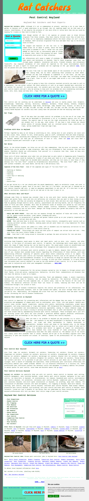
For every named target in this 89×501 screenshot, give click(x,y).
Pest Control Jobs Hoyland (67, 456)
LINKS (64, 13)
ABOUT (69, 13)
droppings (46, 74)
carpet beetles (59, 430)
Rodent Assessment (67, 459)
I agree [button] (50, 496)
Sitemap (5, 487)
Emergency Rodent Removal (51, 461)
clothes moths (64, 429)
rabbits (53, 427)
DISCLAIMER (81, 13)
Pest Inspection (20, 461)
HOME (60, 13)
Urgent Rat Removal (70, 461)
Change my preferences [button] (66, 496)
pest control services (48, 360)
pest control (24, 367)
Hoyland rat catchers (12, 374)
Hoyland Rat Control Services (20, 395)
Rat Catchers (39, 487)
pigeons (82, 427)
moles (13, 430)
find (10, 352)
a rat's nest (70, 78)
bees (80, 429)
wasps (39, 427)
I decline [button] (56, 496)
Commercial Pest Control (32, 465)
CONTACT (74, 13)
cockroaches (30, 429)
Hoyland (15, 28)
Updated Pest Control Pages (27, 487)
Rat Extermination (49, 465)
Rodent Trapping (34, 459)
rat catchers (43, 87)
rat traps (77, 116)
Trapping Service (34, 461)
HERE (77, 66)
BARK (68, 138)
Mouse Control (74, 465)
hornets (28, 430)
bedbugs (47, 429)
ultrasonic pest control (24, 256)
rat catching (22, 102)
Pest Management (16, 465)
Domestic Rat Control (68, 463)
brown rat (29, 39)
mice (42, 430)
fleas (67, 427)
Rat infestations (29, 58)
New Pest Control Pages (14, 487)
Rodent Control (62, 465)
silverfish (78, 430)
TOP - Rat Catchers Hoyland (14, 474)
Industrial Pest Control (50, 459)
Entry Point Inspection (17, 459)
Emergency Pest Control (19, 463)
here (60, 367)
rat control (48, 374)
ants (14, 429)
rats (75, 71)
